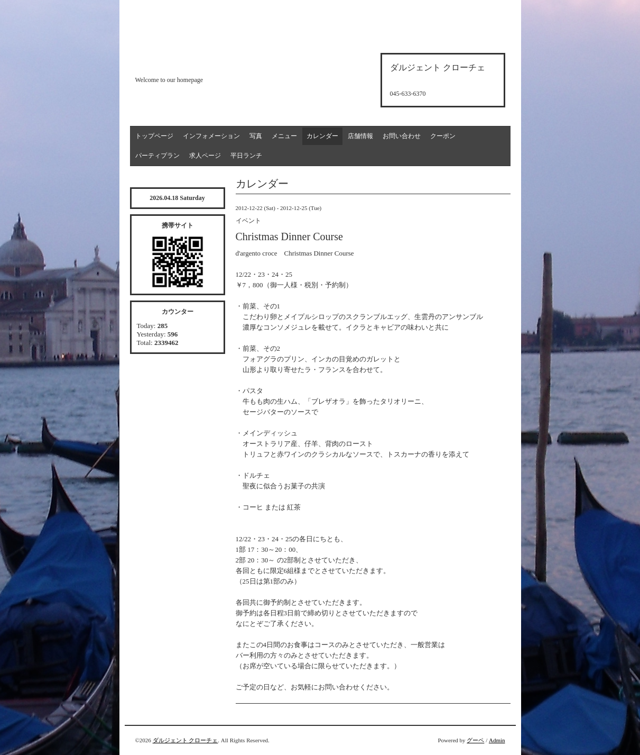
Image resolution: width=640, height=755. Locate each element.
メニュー (284, 136)
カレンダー (322, 136)
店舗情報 (360, 136)
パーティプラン (157, 155)
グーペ (475, 740)
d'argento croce (187, 61)
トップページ (154, 136)
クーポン (443, 136)
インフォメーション (211, 136)
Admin (497, 740)
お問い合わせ (402, 136)
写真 (255, 136)
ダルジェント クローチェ (185, 740)
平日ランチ (246, 155)
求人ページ (205, 155)
